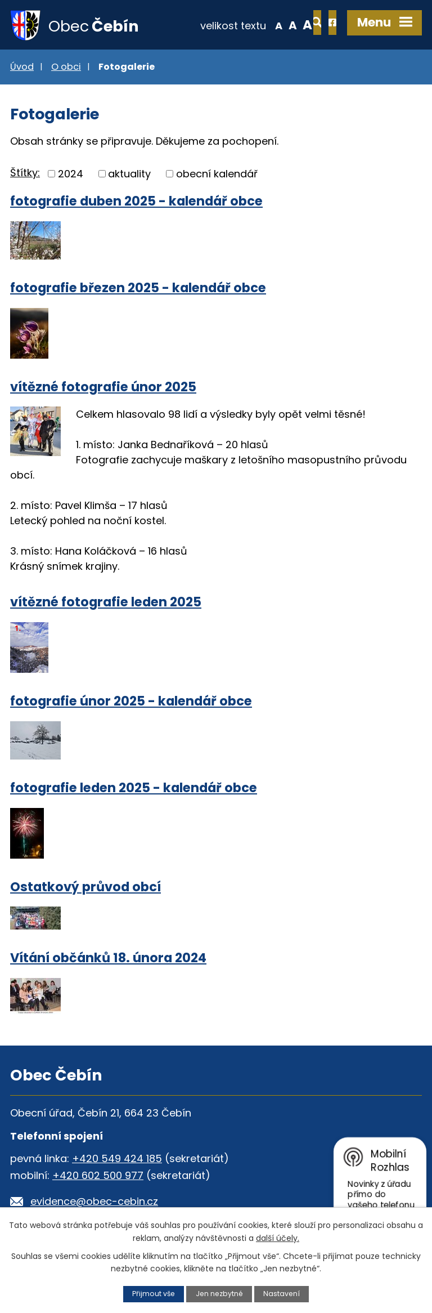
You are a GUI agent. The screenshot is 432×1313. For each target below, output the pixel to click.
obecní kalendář (217, 175)
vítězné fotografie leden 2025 (105, 603)
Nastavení (283, 1293)
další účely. (277, 1237)
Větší (270, 25)
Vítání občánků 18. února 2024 (108, 959)
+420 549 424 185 (117, 1160)
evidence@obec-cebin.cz (94, 1203)
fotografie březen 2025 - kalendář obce (138, 289)
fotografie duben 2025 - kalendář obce (136, 203)
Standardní (255, 25)
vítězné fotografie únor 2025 (103, 388)
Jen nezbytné (219, 1293)
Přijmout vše (152, 1293)
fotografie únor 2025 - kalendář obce (131, 703)
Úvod (22, 67)
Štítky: (25, 174)
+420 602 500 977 (97, 1177)
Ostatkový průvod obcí (85, 888)
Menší (241, 25)
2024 (70, 175)
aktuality (129, 175)
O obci (66, 67)
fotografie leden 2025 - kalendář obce (133, 789)
